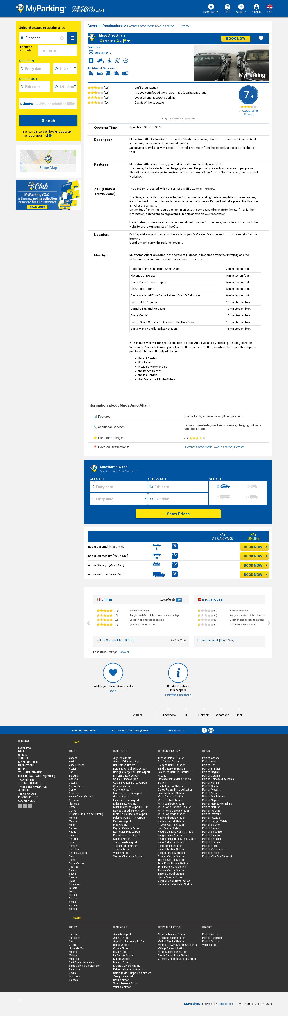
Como (72, 789)
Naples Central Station (171, 821)
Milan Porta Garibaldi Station (174, 807)
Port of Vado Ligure (213, 849)
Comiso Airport (122, 786)
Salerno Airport (122, 838)
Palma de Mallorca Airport (128, 969)
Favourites (211, 9)
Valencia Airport (122, 987)
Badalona (74, 934)
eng (269, 12)
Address (26, 49)
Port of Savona (211, 828)
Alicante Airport (122, 934)
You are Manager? (84, 730)
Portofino (74, 849)
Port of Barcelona (212, 937)
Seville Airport (121, 980)
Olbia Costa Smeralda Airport (130, 814)
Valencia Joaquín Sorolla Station (177, 958)
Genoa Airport (121, 796)
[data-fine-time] (67, 86)
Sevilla (72, 973)
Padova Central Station (171, 824)
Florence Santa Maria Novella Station (150, 26)
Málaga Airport (121, 962)
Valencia (74, 980)
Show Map (48, 168)
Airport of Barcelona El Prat (129, 941)
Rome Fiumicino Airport (126, 835)
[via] (57, 50)
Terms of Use (175, 730)
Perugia (73, 838)
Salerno (73, 870)
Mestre (73, 821)
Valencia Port (210, 944)
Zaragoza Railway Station (172, 951)
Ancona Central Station (171, 758)
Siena (72, 881)
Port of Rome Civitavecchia (218, 779)
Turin (72, 891)
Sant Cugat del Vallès (81, 962)
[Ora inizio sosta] (121, 499)
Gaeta (72, 807)
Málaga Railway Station (171, 948)
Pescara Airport (122, 821)
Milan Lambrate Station (171, 803)
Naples (73, 828)
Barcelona (74, 937)
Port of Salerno (211, 824)
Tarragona (75, 976)
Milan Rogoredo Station (171, 814)
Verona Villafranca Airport (128, 856)
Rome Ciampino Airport (126, 831)
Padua (72, 831)
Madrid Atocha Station (171, 941)
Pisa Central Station (169, 828)
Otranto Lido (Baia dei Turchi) (86, 814)
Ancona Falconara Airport (127, 761)
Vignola (73, 908)
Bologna (74, 775)
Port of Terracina (212, 838)
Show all (124, 652)
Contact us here (178, 695)
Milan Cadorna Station (171, 796)
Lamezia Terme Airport (126, 800)
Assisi (72, 768)
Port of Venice (210, 852)
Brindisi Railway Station (171, 768)
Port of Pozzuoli (211, 817)
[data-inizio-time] (67, 68)
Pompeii (73, 845)
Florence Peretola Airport (127, 793)
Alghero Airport (122, 758)
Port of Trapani (211, 842)
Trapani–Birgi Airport (125, 845)
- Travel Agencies (30, 783)
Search (48, 120)
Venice (72, 901)
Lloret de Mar (76, 948)
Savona (73, 877)
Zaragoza (74, 969)
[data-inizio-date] (37, 68)
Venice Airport (121, 852)
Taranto (73, 888)
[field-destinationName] (43, 38)
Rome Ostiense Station (171, 842)
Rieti (71, 856)
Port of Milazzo (211, 793)
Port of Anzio (210, 761)
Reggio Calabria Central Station (176, 831)
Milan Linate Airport (124, 803)
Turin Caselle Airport (125, 842)
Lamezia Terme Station (171, 793)
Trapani (73, 895)
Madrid (73, 951)
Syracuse (74, 884)
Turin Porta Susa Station (172, 866)
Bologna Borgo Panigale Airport (131, 772)
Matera (73, 817)
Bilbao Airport (121, 944)
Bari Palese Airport (124, 765)
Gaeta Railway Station (170, 786)
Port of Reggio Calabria (216, 821)
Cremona (74, 800)
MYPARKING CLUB (29, 762)
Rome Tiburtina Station (171, 849)
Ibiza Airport (120, 951)
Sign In (256, 12)
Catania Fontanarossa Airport (130, 782)
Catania (73, 782)
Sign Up (241, 9)
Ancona (73, 758)
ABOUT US (24, 790)
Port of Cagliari (211, 772)
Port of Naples (210, 800)
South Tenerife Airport (126, 983)
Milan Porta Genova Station (173, 810)
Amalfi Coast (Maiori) (81, 796)
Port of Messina (211, 789)
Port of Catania (211, 775)
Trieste (73, 898)
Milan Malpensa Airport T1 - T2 (131, 807)
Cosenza (74, 793)
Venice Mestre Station (170, 877)
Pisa (71, 842)
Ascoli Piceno (77, 765)
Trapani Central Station (171, 870)
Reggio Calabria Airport (127, 828)
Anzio (72, 761)
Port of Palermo (211, 810)
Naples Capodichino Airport (129, 810)
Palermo (73, 835)
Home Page (25, 748)
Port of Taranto (211, 835)
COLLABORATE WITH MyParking (131, 730)
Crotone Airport (122, 789)
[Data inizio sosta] (121, 486)
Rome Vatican (77, 863)
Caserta (73, 779)
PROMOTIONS (26, 765)
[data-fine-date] (37, 86)
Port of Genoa (210, 786)
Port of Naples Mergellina (217, 803)
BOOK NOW (256, 547)
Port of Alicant (210, 934)
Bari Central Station (169, 761)
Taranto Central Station (171, 859)
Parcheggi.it (225, 1003)
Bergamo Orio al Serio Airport (130, 768)
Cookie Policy (27, 800)
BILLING (22, 769)
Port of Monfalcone (213, 796)
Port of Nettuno (211, 807)
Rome (72, 859)
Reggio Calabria (78, 852)
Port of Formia (210, 782)
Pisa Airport (120, 824)
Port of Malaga (211, 941)
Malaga (73, 955)
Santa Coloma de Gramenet (84, 965)
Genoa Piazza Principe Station (175, 789)
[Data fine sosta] (180, 486)
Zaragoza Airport (123, 976)
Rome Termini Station (170, 845)
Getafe (72, 944)
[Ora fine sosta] (180, 499)
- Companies (26, 779)
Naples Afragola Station (171, 817)
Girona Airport (121, 948)
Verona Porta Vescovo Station (175, 884)
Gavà (72, 941)
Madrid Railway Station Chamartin (177, 944)
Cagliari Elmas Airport (125, 779)
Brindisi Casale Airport (126, 775)
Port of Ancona (211, 758)
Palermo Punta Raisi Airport (129, 817)
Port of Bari (209, 765)
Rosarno (74, 866)
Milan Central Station (170, 800)
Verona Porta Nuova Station (174, 881)
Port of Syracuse (212, 831)
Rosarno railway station (171, 852)
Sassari (73, 873)
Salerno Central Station (171, 856)
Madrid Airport (121, 958)
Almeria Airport (121, 937)
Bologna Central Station (171, 765)
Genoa (72, 810)
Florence (184, 26)
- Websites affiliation (32, 786)
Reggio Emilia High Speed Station (177, 838)
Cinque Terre (76, 786)
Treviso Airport (122, 849)
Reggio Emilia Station (170, 835)
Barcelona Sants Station (171, 937)
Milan (72, 824)
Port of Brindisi (211, 768)
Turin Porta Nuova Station (173, 863)
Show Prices (178, 513)
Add (113, 691)
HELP (227, 9)
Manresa (74, 958)
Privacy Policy (28, 797)
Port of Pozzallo (211, 814)
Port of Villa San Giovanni (217, 856)
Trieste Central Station (171, 873)
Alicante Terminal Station (172, 934)
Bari (71, 772)
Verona (73, 905)
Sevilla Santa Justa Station (173, 955)
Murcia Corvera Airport (126, 965)
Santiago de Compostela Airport (132, 973)
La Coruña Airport (123, 955)
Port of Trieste (210, 845)
